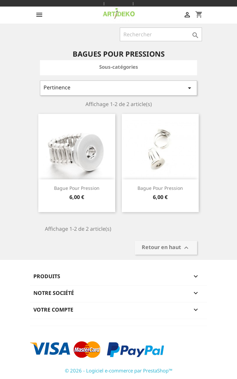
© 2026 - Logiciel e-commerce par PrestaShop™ (119, 370)
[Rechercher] (161, 34)
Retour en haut (166, 248)
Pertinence (118, 88)
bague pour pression (77, 188)
